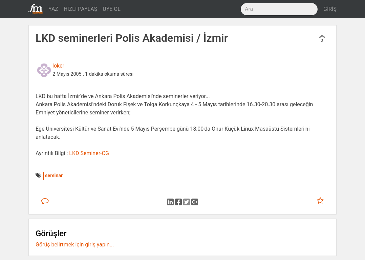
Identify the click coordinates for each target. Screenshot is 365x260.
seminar (54, 176)
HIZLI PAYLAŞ (80, 9)
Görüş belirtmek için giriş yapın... (75, 244)
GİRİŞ (330, 9)
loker (58, 65)
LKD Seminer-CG (89, 153)
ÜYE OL (112, 9)
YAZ (53, 9)
